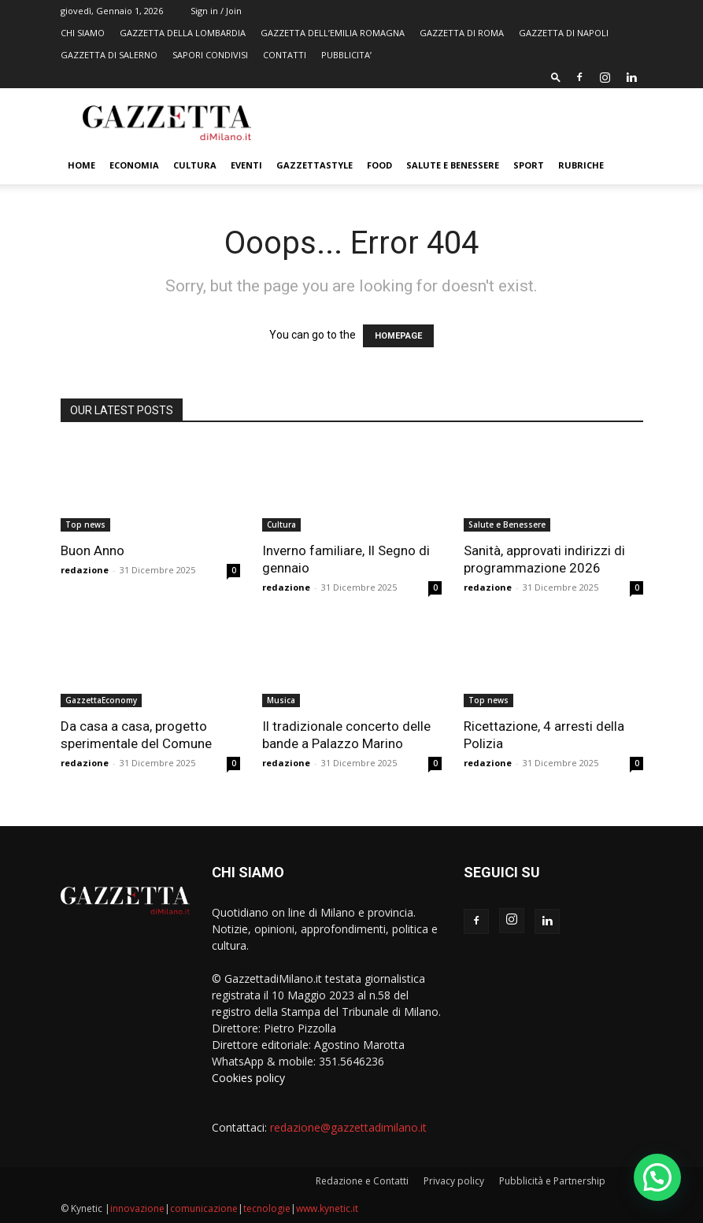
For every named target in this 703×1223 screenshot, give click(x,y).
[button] (556, 77)
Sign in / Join (216, 11)
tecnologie (266, 1208)
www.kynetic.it (327, 1208)
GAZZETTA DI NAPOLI (564, 33)
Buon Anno (92, 550)
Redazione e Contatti (362, 1181)
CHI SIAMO (83, 33)
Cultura (194, 165)
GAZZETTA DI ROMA (462, 33)
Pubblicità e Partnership (552, 1181)
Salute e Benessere (452, 165)
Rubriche (581, 165)
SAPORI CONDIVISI (210, 55)
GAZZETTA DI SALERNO (109, 55)
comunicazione (204, 1208)
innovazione (137, 1208)
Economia (134, 165)
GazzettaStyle (314, 165)
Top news (85, 524)
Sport (528, 165)
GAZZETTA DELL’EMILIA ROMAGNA (333, 33)
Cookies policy (248, 1077)
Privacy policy (454, 1181)
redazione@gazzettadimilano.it (348, 1127)
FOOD (379, 165)
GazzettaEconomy (101, 700)
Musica (281, 700)
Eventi (246, 165)
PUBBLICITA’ (346, 55)
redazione (85, 570)
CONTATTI (284, 55)
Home (81, 165)
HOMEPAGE (398, 336)
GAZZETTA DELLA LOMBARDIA (183, 33)
